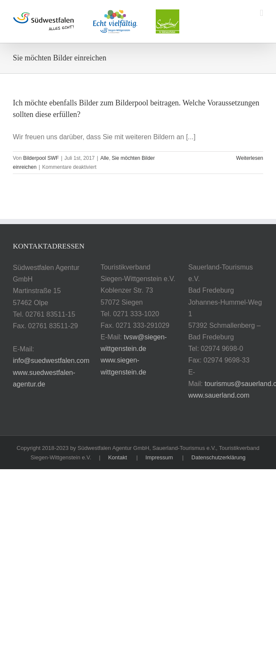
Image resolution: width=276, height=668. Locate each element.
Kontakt (117, 457)
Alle (104, 158)
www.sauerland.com (218, 395)
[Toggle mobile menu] (261, 13)
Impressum (159, 457)
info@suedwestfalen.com (51, 360)
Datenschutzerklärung (218, 457)
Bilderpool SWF (41, 158)
